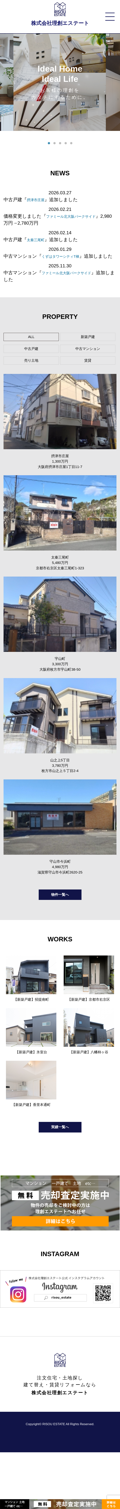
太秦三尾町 (38, 239)
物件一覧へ (60, 935)
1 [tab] (49, 143)
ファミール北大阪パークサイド (75, 279)
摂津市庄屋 (38, 199)
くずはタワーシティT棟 (67, 256)
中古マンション (88, 359)
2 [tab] (54, 143)
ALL (31, 344)
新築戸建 (88, 344)
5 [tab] (71, 143)
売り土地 (31, 374)
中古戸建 (31, 359)
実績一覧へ (60, 1182)
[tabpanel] (60, 82)
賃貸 (87, 374)
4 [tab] (66, 143)
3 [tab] (60, 143)
